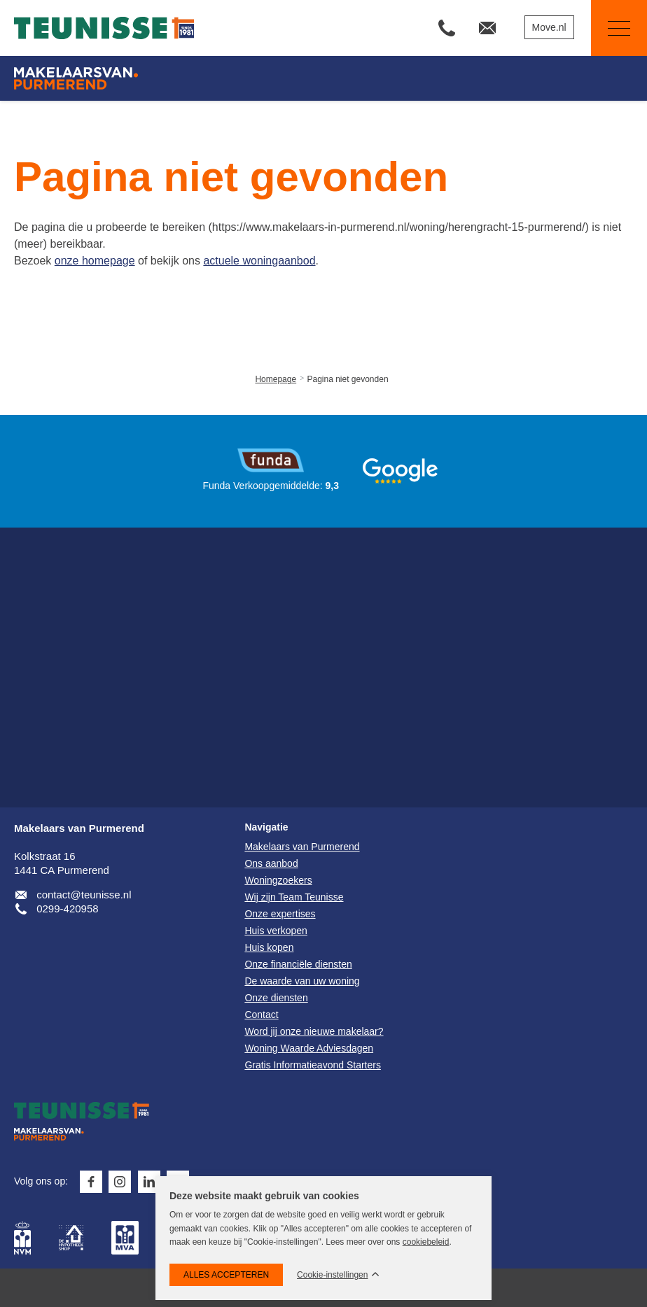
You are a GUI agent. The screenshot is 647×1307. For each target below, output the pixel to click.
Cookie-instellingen (332, 1275)
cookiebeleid (426, 1242)
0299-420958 (67, 908)
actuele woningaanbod (259, 261)
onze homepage (95, 261)
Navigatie (610, 28)
